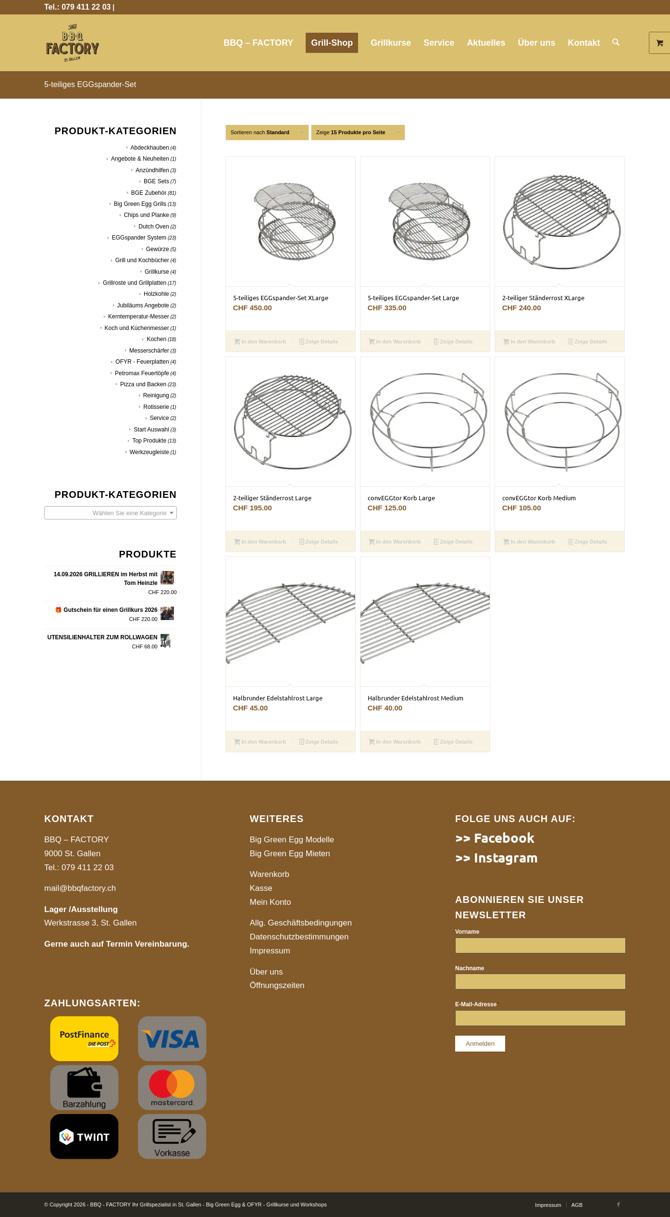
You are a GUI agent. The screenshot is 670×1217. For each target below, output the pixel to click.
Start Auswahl (151, 429)
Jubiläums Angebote (143, 305)
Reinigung (156, 395)
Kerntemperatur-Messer (138, 316)
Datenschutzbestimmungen (299, 936)
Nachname (469, 968)
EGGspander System (139, 237)
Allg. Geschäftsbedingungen (301, 922)
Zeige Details (318, 342)
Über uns (266, 971)
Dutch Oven (153, 226)
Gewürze (157, 249)
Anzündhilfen (152, 170)
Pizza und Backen (143, 384)
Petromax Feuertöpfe (142, 373)
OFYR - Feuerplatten (142, 361)
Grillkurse (157, 271)
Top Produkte (149, 440)
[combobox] (110, 513)
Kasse (261, 888)
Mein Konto (270, 902)
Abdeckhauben (150, 147)
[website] (72, 42)
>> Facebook (494, 837)
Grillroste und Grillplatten (134, 282)
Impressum (270, 950)
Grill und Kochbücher (142, 260)
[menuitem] (259, 42)
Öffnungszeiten (277, 985)
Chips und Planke (146, 215)
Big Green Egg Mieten (290, 853)
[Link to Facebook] (618, 1204)
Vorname (467, 931)
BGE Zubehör (148, 193)
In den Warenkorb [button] (260, 342)
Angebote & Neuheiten (140, 158)
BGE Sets (156, 181)
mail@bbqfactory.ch (80, 888)
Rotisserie (156, 407)
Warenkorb (270, 874)
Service (159, 418)
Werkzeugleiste (149, 452)
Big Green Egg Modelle (292, 839)
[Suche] (616, 42)
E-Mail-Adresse (477, 1004)
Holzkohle (156, 294)
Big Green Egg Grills (140, 204)
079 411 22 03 (88, 867)
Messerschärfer (149, 350)
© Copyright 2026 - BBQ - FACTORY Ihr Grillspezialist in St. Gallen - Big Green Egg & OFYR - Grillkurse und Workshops (185, 1204)
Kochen (156, 339)
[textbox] (110, 513)
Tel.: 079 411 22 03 (77, 7)
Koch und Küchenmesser (137, 328)
